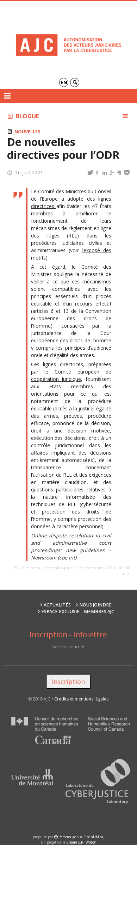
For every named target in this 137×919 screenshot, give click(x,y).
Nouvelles (27, 132)
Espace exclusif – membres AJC (77, 612)
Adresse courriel (68, 646)
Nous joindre (95, 605)
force (68, 836)
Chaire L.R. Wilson (81, 842)
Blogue (27, 116)
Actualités (57, 605)
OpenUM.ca (93, 836)
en (64, 82)
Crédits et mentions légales (81, 699)
